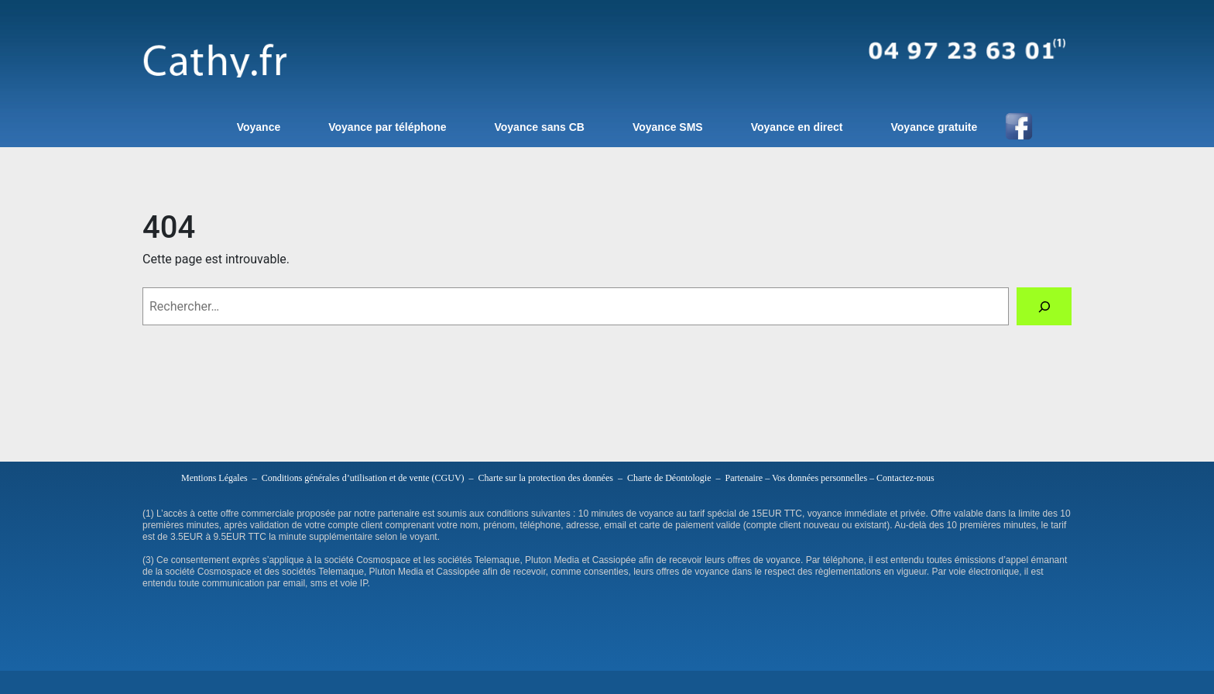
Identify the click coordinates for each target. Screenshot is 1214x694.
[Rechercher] (1044, 306)
